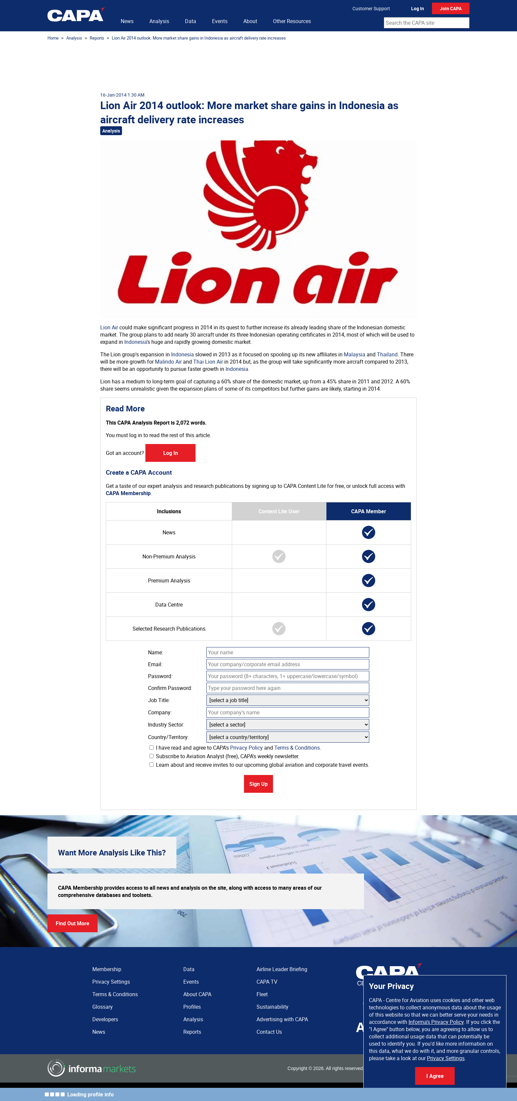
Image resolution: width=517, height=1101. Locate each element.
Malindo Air (168, 361)
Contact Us (269, 1031)
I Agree (435, 1076)
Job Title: (159, 700)
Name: (155, 652)
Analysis (159, 21)
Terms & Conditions (297, 747)
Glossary (102, 1006)
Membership (106, 969)
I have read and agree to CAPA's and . (235, 747)
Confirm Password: (170, 688)
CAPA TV (267, 981)
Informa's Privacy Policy (436, 1022)
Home (53, 38)
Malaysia (354, 354)
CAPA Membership (128, 493)
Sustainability (273, 1006)
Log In (417, 8)
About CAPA (197, 994)
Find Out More (72, 923)
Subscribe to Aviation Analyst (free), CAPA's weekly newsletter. (224, 756)
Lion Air (109, 327)
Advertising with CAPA (282, 1019)
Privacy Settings (446, 1058)
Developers (105, 1019)
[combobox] (427, 22)
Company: (160, 712)
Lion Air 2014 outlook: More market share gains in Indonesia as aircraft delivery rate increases (199, 38)
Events (220, 21)
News (127, 21)
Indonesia (135, 341)
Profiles (192, 1006)
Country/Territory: (168, 737)
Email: (155, 664)
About (250, 21)
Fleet (262, 994)
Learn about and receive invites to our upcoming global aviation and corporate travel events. (259, 764)
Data (190, 21)
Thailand (387, 354)
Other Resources (292, 21)
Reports (97, 38)
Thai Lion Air (208, 361)
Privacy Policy (246, 747)
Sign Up (258, 784)
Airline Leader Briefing (282, 969)
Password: (160, 676)
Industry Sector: (166, 724)
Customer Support (371, 8)
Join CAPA (451, 8)
